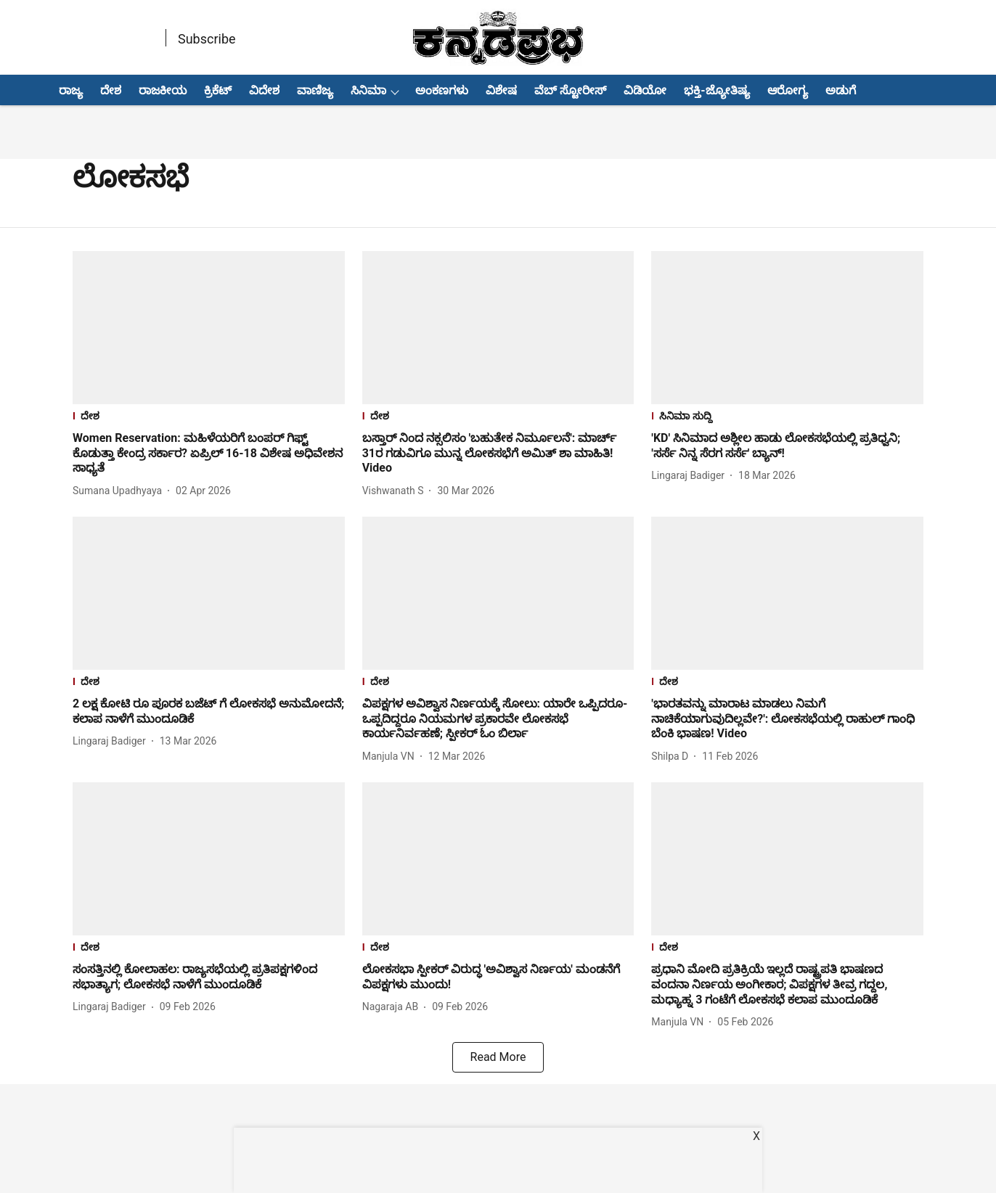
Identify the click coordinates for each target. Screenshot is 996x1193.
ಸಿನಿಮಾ (368, 90)
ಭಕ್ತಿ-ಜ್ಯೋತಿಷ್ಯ (716, 90)
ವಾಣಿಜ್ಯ (315, 90)
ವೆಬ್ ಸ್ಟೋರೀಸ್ (570, 90)
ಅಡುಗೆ (840, 90)
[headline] (209, 453)
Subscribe (207, 38)
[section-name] (209, 417)
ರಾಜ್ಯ (71, 90)
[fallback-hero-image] (209, 327)
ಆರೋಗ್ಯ (787, 90)
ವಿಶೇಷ (501, 90)
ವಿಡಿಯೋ (645, 90)
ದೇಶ (110, 90)
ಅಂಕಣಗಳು (441, 90)
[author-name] (120, 491)
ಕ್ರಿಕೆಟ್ (218, 90)
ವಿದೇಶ (264, 90)
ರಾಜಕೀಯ (163, 90)
